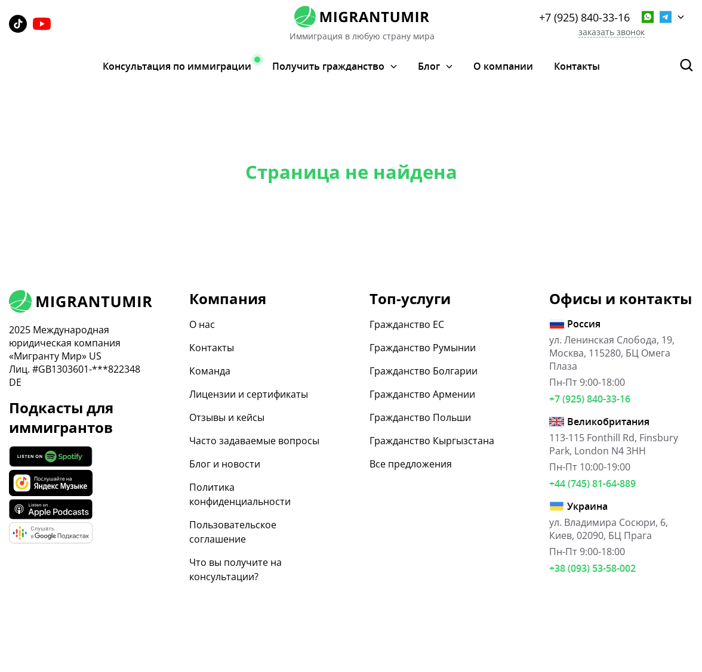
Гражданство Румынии (423, 347)
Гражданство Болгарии (424, 370)
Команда (209, 370)
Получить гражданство (328, 66)
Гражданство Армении (422, 394)
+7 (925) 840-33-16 (584, 17)
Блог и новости (224, 463)
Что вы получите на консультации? (235, 569)
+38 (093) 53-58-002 (592, 568)
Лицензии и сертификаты (248, 394)
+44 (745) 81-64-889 (592, 483)
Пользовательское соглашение (232, 532)
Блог (429, 66)
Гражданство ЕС (407, 324)
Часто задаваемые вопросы (254, 440)
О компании (503, 66)
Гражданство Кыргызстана (432, 440)
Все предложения (411, 463)
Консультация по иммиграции (177, 66)
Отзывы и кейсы (226, 417)
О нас (202, 324)
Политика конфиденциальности (240, 494)
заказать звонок (611, 32)
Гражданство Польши (420, 417)
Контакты (577, 66)
